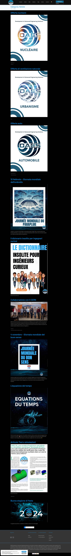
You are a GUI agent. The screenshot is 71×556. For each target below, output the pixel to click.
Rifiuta (24, 553)
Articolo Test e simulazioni (23, 442)
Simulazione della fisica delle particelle (16, 330)
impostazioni (13, 553)
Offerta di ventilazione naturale (25, 68)
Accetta (24, 551)
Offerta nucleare (18, 12)
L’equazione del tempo (21, 385)
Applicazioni (12, 496)
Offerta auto (16, 123)
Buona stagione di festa (22, 500)
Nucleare (12, 64)
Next (33, 527)
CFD (11, 119)
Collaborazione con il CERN (23, 299)
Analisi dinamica (13, 173)
